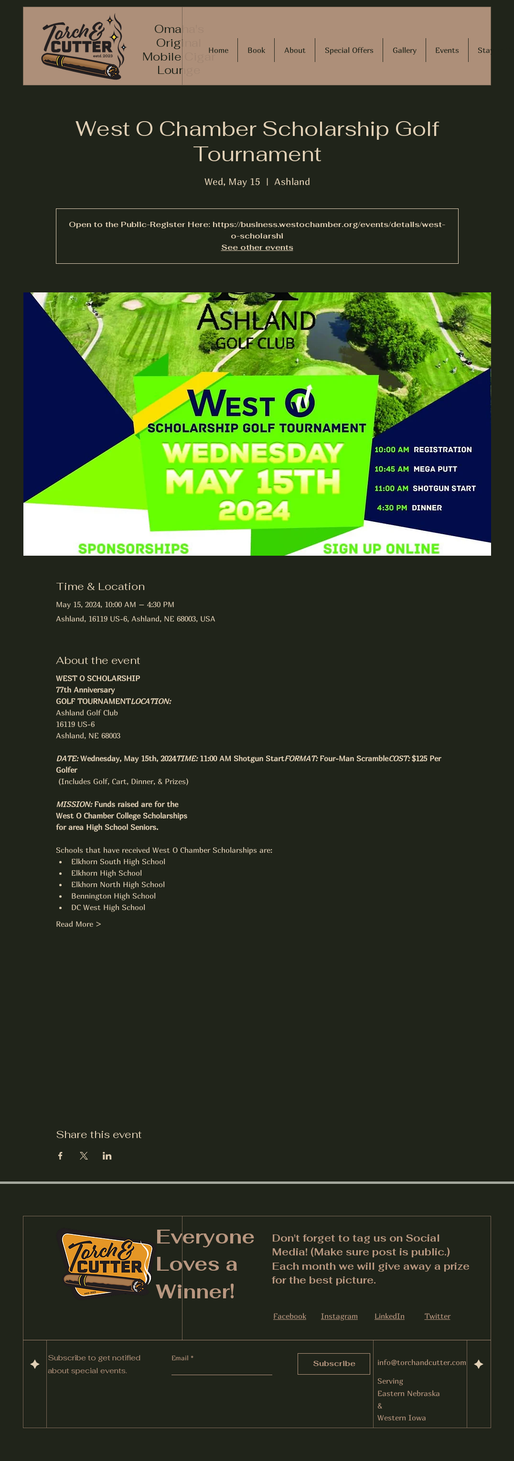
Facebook (289, 1316)
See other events (257, 247)
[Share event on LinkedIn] (107, 1156)
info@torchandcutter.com (421, 1362)
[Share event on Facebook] (60, 1156)
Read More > (79, 924)
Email (181, 1358)
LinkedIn (390, 1316)
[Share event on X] (83, 1156)
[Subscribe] (334, 1364)
